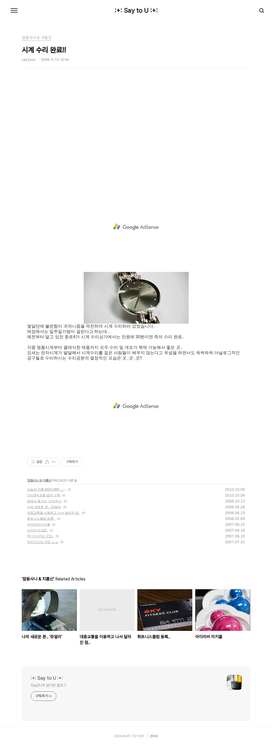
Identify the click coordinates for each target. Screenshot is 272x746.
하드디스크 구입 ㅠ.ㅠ (42, 542)
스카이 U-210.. (37, 530)
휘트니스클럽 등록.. (41, 519)
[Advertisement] (136, 139)
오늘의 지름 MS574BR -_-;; (46, 489)
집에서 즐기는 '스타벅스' (44, 501)
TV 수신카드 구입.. (40, 536)
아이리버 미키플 (38, 524)
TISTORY (137, 736)
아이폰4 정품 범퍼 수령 (43, 495)
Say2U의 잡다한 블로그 (48, 685)
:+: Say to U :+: (136, 10)
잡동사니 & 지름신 (39, 480)
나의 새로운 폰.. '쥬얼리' (44, 507)
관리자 (154, 736)
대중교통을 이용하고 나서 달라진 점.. (53, 513)
